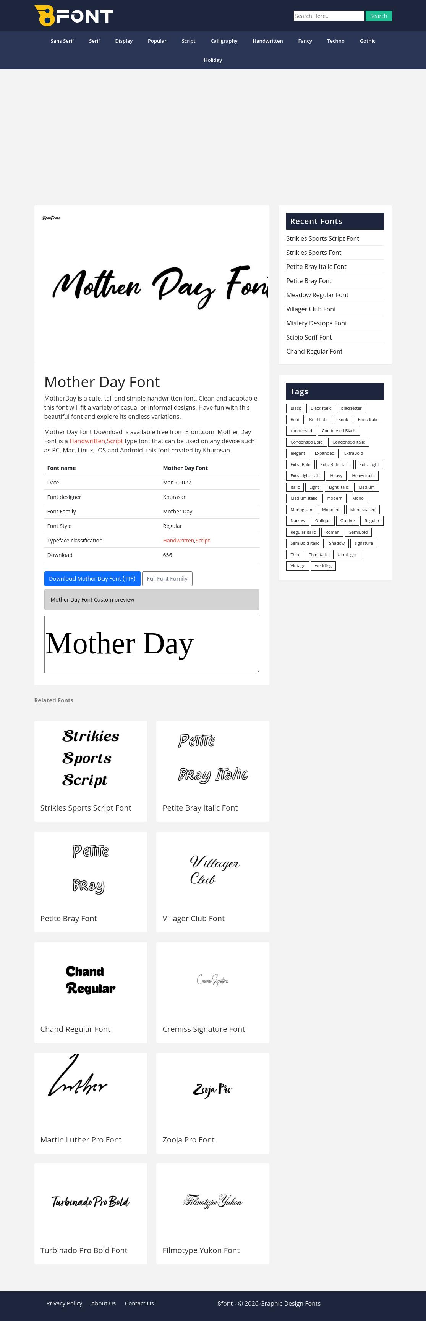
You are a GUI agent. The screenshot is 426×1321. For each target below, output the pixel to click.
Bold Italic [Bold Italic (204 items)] (318, 419)
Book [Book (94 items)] (343, 419)
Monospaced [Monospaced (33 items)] (363, 509)
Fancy (305, 40)
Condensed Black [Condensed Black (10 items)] (339, 430)
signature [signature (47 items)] (364, 543)
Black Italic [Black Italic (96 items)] (321, 408)
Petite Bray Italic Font (200, 808)
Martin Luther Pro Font (81, 1139)
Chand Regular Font (75, 1029)
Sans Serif (62, 40)
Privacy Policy (65, 1303)
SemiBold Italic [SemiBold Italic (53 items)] (304, 543)
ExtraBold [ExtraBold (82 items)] (353, 453)
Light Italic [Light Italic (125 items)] (339, 487)
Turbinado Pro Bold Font (84, 1250)
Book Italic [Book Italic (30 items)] (368, 419)
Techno (336, 40)
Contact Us (139, 1303)
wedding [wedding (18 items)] (323, 565)
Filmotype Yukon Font (201, 1250)
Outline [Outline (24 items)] (347, 520)
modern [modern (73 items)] (334, 498)
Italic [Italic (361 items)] (295, 487)
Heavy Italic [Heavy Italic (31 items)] (363, 475)
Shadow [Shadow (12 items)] (337, 543)
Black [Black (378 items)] (295, 408)
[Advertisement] (213, 134)
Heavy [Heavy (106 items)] (336, 475)
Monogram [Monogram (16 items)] (301, 509)
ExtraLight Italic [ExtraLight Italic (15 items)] (305, 475)
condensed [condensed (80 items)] (301, 430)
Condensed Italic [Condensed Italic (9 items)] (348, 442)
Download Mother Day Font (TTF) (92, 578)
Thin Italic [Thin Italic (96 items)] (318, 554)
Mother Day (152, 644)
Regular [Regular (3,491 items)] (371, 520)
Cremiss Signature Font (203, 1029)
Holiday (213, 59)
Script (189, 40)
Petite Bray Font (68, 918)
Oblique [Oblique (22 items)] (323, 520)
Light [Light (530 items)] (314, 487)
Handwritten (268, 40)
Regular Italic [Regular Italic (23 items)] (303, 532)
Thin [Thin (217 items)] (294, 554)
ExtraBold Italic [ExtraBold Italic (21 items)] (335, 464)
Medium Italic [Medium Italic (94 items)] (303, 498)
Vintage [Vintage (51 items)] (297, 565)
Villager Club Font (193, 918)
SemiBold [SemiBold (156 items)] (358, 532)
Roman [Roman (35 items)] (332, 532)
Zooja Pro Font (188, 1139)
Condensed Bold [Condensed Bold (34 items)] (306, 442)
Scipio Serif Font (309, 337)
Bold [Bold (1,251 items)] (294, 419)
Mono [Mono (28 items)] (358, 498)
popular (157, 40)
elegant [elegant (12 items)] (297, 453)
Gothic (368, 40)
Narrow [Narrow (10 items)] (297, 520)
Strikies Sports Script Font (85, 808)
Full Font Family (167, 578)
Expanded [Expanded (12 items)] (324, 453)
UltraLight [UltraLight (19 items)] (346, 554)
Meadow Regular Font (317, 295)
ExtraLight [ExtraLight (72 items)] (369, 464)
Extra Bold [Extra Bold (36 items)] (300, 464)
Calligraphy (224, 40)
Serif (94, 40)
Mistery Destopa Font (316, 323)
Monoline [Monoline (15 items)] (331, 509)
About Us (103, 1303)
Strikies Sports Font (313, 252)
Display (124, 40)
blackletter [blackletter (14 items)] (351, 408)
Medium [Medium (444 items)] (366, 487)
